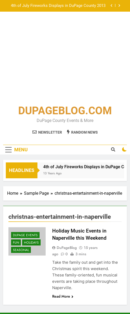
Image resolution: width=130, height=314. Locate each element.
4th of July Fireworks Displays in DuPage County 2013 (58, 6)
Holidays (31, 242)
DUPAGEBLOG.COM (65, 110)
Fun (16, 242)
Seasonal (21, 250)
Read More (62, 296)
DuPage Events (25, 235)
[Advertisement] (65, 59)
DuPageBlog (67, 247)
